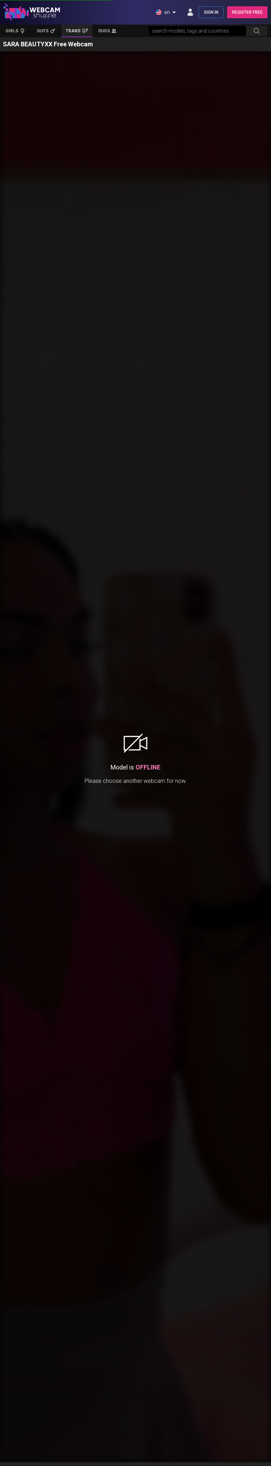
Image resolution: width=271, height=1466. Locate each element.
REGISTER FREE (247, 12)
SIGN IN (211, 12)
